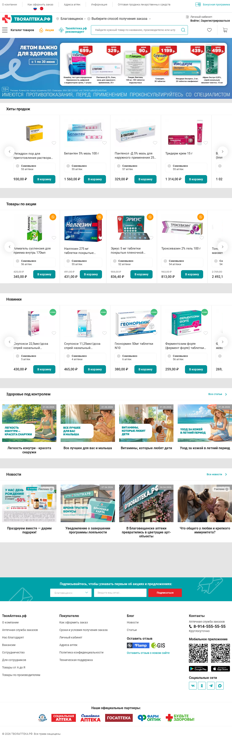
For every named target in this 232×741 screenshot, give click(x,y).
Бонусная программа (212, 4)
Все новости (217, 474)
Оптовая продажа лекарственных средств (144, 4)
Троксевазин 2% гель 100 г (181, 248)
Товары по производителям (21, 675)
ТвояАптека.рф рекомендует (73, 30)
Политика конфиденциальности (81, 652)
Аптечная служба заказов (20, 630)
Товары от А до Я (13, 667)
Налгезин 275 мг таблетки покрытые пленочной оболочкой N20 (81, 251)
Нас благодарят (13, 637)
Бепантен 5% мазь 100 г (81, 153)
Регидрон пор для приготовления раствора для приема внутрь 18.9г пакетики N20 (32, 156)
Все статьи (217, 394)
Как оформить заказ (40, 4)
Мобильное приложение (208, 639)
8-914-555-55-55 (210, 626)
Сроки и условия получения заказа (83, 630)
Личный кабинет (70, 637)
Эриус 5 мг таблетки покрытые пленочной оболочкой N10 (127, 251)
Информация (99, 4)
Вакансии (8, 645)
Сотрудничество (13, 652)
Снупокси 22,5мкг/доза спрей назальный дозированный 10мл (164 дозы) (32, 346)
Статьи (132, 630)
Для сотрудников (14, 660)
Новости (133, 622)
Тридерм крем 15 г (178, 153)
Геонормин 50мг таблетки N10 (134, 346)
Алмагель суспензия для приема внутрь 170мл (32, 251)
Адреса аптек (72, 4)
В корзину (44, 179)
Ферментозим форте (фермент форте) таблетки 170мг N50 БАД (184, 346)
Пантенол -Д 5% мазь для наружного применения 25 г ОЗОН (135, 156)
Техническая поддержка (76, 660)
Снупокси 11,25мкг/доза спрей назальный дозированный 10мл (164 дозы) (83, 346)
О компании (9, 4)
